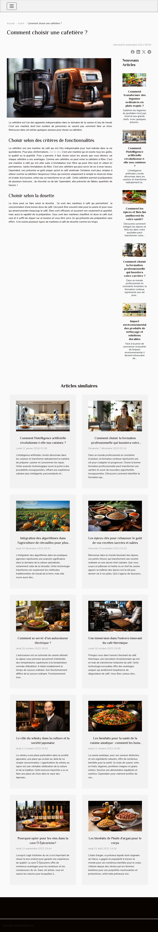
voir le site (55, 152)
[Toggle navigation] (12, 6)
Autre (21, 23)
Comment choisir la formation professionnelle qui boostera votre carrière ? (134, 268)
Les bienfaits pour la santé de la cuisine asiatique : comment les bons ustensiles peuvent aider (115, 742)
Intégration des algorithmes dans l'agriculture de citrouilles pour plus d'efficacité (43, 542)
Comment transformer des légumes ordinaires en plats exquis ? (135, 98)
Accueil (11, 23)
